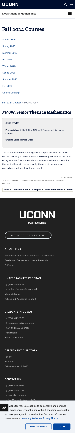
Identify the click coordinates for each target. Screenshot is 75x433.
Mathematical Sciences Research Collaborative (29, 255)
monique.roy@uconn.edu (21, 323)
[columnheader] (7, 190)
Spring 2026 (8, 72)
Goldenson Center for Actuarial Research (26, 260)
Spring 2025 (8, 46)
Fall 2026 (7, 86)
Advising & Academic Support (20, 299)
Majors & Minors (13, 294)
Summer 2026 (9, 79)
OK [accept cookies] (62, 426)
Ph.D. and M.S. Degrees (17, 327)
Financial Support (14, 337)
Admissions (11, 332)
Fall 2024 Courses (11, 102)
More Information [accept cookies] (38, 426)
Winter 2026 (9, 66)
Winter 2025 (9, 39)
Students (9, 361)
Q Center (9, 265)
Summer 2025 (9, 52)
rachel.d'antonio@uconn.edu (23, 289)
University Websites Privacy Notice (39, 418)
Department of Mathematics (19, 13)
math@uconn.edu (17, 395)
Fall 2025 (7, 59)
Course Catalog (11, 92)
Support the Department (28, 235)
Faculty (8, 356)
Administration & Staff (16, 366)
